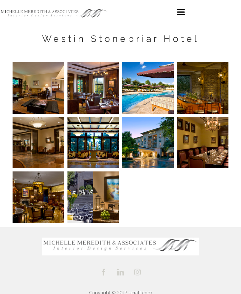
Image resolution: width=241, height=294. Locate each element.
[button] (181, 12)
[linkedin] (120, 272)
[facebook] (103, 272)
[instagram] (137, 272)
